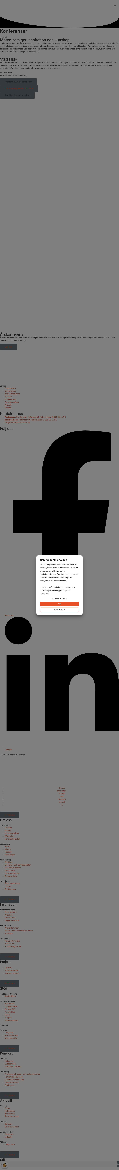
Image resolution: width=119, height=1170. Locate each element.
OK (59, 604)
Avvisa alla (59, 610)
